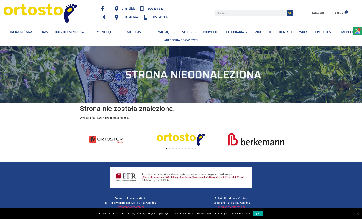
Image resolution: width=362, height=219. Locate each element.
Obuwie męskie (163, 32)
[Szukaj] (290, 13)
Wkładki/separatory (315, 32)
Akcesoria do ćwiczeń (181, 40)
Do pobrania (236, 32)
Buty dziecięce (102, 32)
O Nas (43, 32)
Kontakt (285, 32)
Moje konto (263, 32)
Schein (189, 32)
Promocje (210, 32)
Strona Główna (20, 32)
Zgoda (258, 213)
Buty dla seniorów (69, 32)
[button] (166, 148)
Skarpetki (346, 32)
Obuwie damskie (133, 32)
